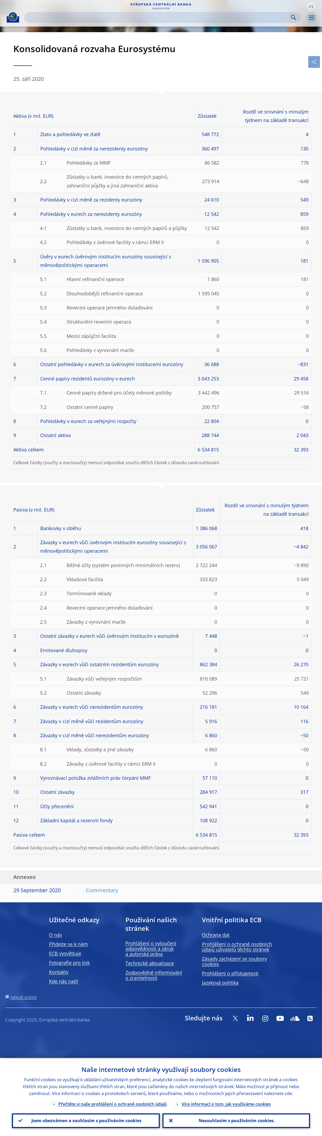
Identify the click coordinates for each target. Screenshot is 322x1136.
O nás (55, 935)
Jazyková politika (220, 982)
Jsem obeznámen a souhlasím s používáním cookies (86, 1120)
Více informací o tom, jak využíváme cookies (226, 1103)
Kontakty (58, 972)
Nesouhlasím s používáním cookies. (236, 1120)
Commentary (102, 890)
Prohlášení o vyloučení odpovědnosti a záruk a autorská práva (150, 948)
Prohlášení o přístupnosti (230, 973)
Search (293, 17)
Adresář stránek (23, 997)
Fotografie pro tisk (69, 962)
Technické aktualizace (149, 963)
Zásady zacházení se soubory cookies (234, 961)
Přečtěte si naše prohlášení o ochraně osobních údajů (112, 1103)
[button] (311, 6)
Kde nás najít (63, 981)
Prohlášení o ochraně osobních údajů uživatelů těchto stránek (237, 947)
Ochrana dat (216, 935)
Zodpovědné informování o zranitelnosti (153, 975)
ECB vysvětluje (65, 953)
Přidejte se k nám (68, 944)
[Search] (158, 17)
